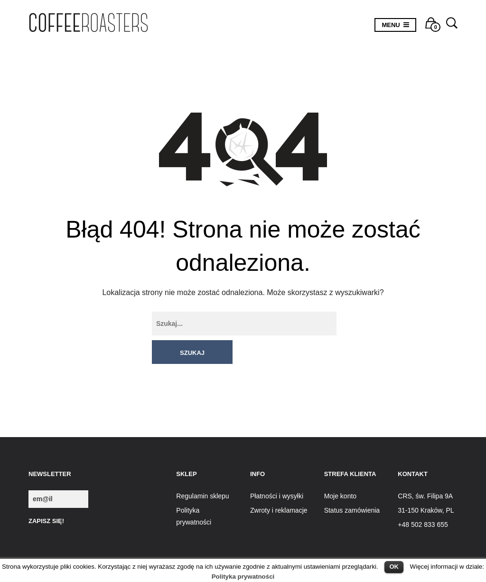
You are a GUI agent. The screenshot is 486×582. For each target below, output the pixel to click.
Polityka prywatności (243, 576)
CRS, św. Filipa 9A (425, 472)
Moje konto (340, 472)
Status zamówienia (352, 486)
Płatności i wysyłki (276, 472)
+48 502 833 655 (423, 501)
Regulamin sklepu (202, 472)
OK (394, 566)
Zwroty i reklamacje (279, 486)
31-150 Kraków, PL (426, 486)
